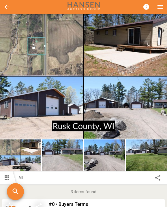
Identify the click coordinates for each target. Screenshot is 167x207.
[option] (83, 76)
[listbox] (83, 76)
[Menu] (160, 7)
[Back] (7, 7)
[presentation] (83, 7)
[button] (7, 7)
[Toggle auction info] (146, 7)
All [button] (20, 177)
